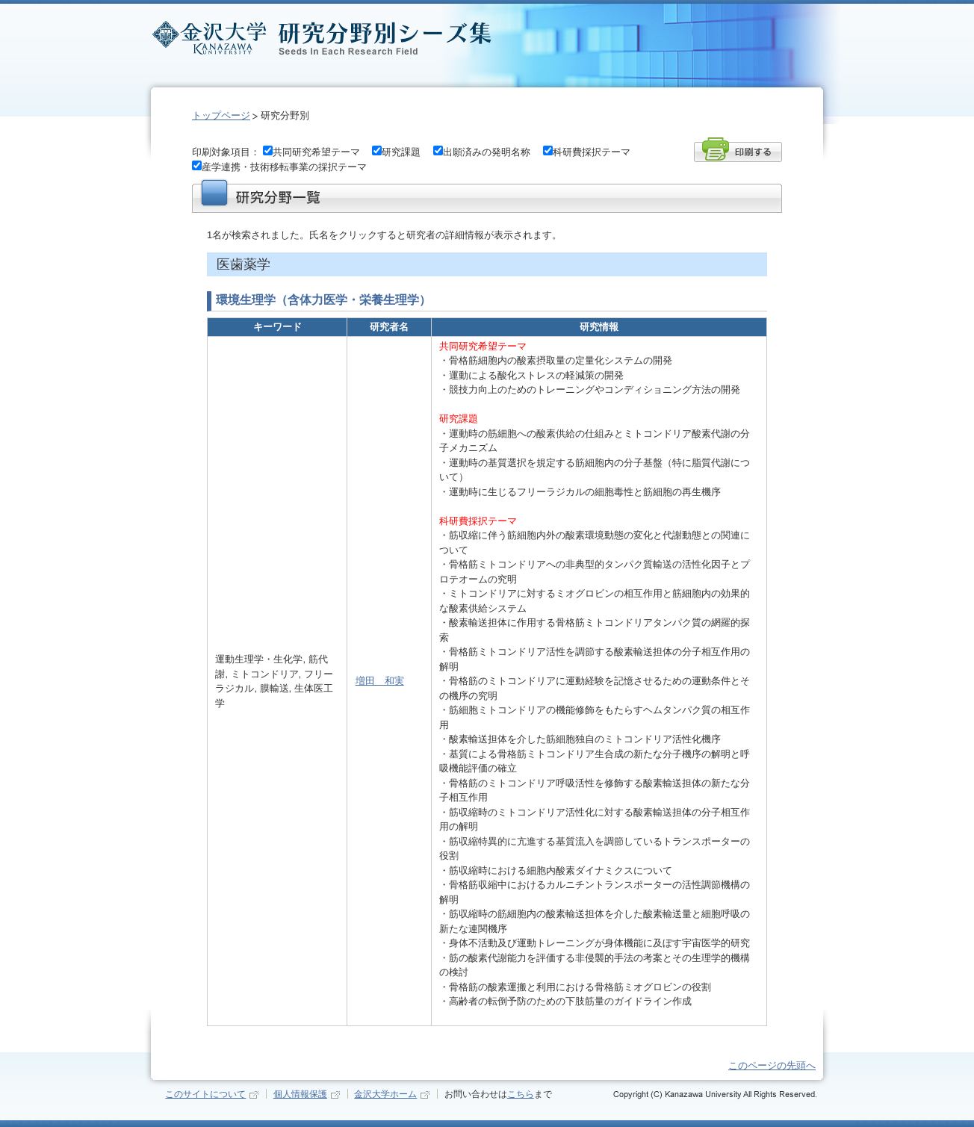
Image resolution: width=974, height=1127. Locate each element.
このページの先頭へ (772, 1065)
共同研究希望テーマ (316, 152)
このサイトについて (205, 1094)
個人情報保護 (300, 1094)
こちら (520, 1094)
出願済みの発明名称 (486, 152)
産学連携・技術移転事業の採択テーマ (284, 167)
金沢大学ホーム (385, 1094)
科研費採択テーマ (591, 152)
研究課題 (401, 152)
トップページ (221, 115)
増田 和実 (380, 680)
